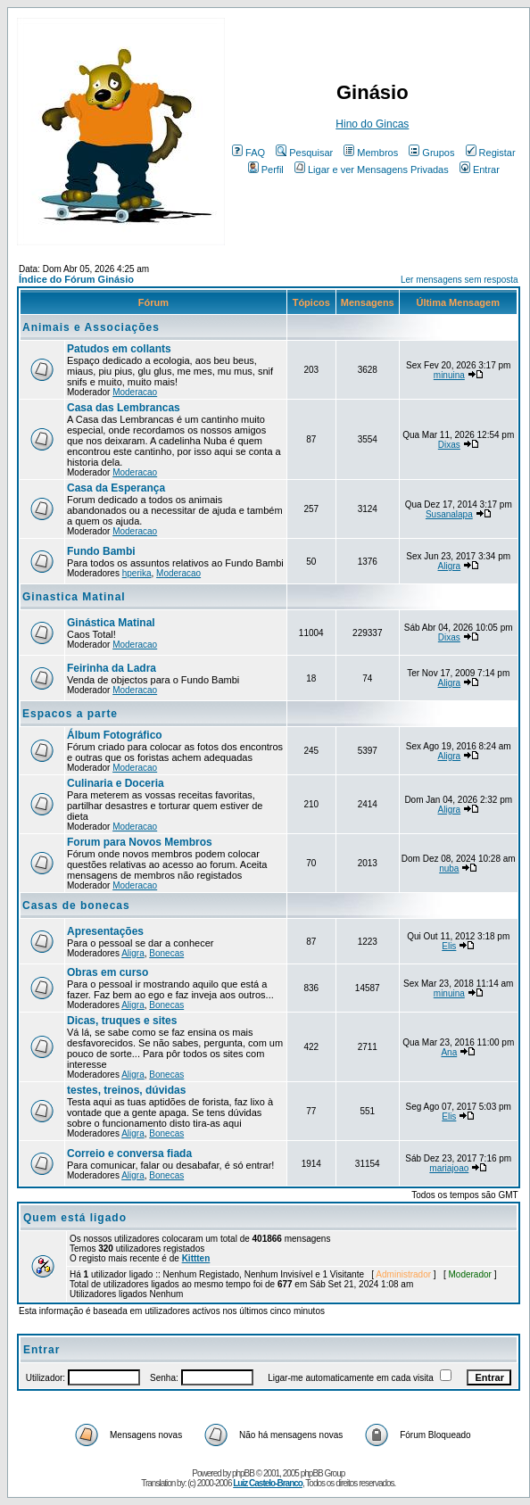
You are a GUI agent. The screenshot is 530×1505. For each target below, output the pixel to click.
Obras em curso (107, 972)
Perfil (266, 169)
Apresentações (105, 931)
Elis (449, 946)
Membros (371, 152)
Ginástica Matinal (111, 622)
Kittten (196, 1258)
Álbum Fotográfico (114, 735)
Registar (491, 152)
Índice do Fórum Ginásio (76, 279)
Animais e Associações (91, 327)
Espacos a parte (70, 713)
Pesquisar (304, 152)
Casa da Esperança (116, 488)
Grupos (431, 152)
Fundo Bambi (101, 551)
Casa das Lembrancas (123, 407)
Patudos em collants (119, 349)
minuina (449, 375)
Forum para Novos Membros (139, 842)
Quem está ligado (75, 1217)
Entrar (480, 169)
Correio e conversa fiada (129, 1153)
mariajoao (448, 1168)
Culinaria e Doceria (115, 783)
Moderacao (134, 392)
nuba (449, 868)
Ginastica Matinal (74, 597)
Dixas (449, 445)
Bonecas (166, 953)
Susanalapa (449, 514)
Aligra (449, 566)
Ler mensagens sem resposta (459, 280)
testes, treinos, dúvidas (126, 1090)
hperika (137, 573)
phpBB (243, 1473)
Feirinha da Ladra (111, 668)
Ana (449, 1052)
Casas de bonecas (76, 905)
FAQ (248, 152)
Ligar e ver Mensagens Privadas (371, 169)
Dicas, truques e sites (122, 1020)
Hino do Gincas (372, 124)
